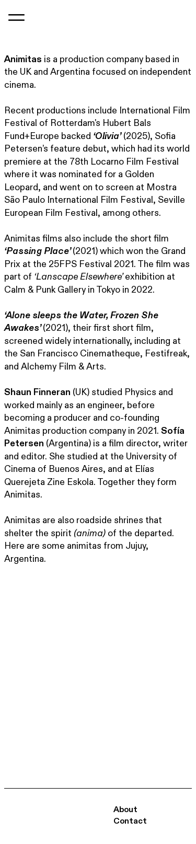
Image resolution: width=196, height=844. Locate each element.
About (125, 809)
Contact (130, 821)
